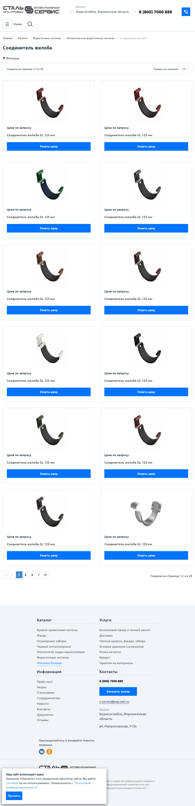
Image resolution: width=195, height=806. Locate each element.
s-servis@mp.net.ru (114, 701)
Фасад (41, 635)
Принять (14, 795)
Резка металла (110, 652)
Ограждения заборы (51, 641)
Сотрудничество (48, 698)
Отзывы (42, 720)
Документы (45, 714)
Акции (41, 687)
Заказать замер (186, 11)
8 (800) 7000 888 (155, 11)
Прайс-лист (45, 681)
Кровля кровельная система (57, 630)
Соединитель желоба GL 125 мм (31, 135)
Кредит (104, 657)
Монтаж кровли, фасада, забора (122, 641)
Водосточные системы (53, 657)
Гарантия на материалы (116, 663)
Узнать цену (49, 146)
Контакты (43, 709)
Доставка (106, 635)
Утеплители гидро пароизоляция (61, 652)
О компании (45, 692)
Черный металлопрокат (54, 646)
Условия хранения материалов (121, 646)
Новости (43, 703)
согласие (12, 783)
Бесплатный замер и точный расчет (124, 630)
